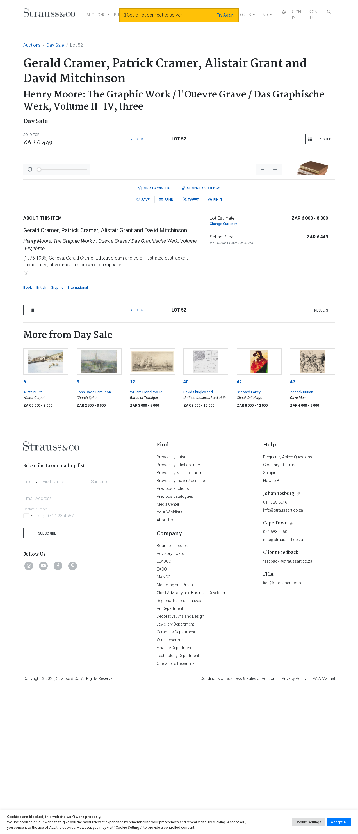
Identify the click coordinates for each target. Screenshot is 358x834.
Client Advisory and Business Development (194, 740)
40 (185, 529)
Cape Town (275, 670)
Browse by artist (171, 604)
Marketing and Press (175, 732)
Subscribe (47, 680)
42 (239, 529)
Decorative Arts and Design (180, 763)
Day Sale (55, 45)
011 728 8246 (275, 649)
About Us (165, 667)
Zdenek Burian (301, 539)
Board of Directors (173, 692)
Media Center (168, 651)
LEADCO (164, 708)
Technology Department (178, 803)
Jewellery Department (175, 771)
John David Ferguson (94, 539)
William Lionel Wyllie (146, 539)
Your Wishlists (170, 659)
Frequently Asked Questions (287, 604)
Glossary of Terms (280, 612)
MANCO (164, 724)
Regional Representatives (179, 748)
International (78, 435)
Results (325, 139)
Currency (201, 335)
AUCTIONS (96, 15)
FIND (263, 15)
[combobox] (31, 627)
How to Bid (272, 628)
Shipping (271, 620)
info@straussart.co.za (283, 657)
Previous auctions (173, 635)
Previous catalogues (175, 643)
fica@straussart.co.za (282, 730)
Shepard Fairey (249, 539)
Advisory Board (170, 700)
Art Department (170, 755)
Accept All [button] (339, 822)
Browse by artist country (178, 612)
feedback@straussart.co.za (287, 708)
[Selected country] (29, 663)
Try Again (225, 15)
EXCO (162, 716)
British (41, 435)
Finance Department (174, 795)
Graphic (57, 435)
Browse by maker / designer (181, 628)
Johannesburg (278, 640)
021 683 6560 (275, 679)
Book (27, 435)
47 (292, 529)
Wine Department (172, 787)
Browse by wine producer (179, 620)
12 (132, 529)
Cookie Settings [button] (308, 822)
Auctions (31, 45)
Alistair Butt (32, 539)
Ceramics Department (176, 779)
